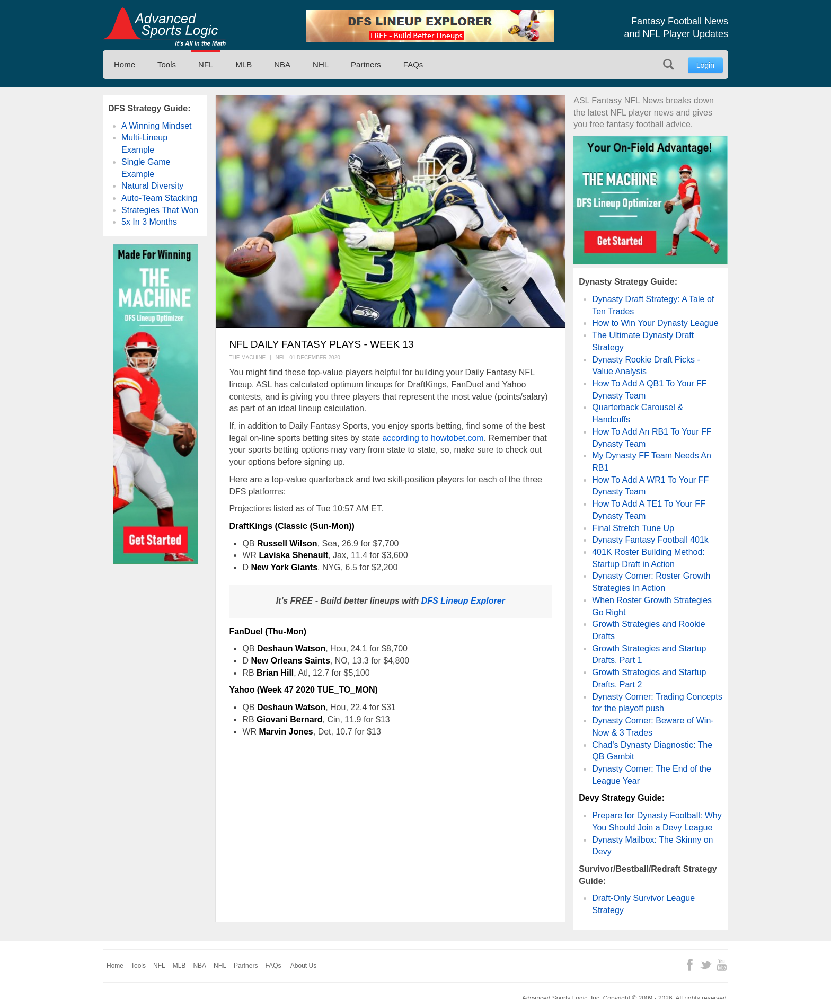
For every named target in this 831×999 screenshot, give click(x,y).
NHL (321, 64)
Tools (166, 64)
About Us (303, 965)
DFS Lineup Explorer (463, 600)
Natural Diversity (152, 185)
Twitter (705, 964)
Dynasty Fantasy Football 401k (650, 539)
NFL (205, 64)
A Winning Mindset (156, 125)
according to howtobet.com (432, 438)
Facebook (689, 964)
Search (669, 64)
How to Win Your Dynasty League (655, 323)
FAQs (413, 64)
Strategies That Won (159, 210)
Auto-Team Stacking (159, 197)
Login (705, 65)
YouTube (721, 964)
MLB (243, 64)
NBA (282, 64)
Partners (366, 64)
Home (124, 64)
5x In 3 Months (149, 221)
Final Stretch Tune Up (633, 528)
